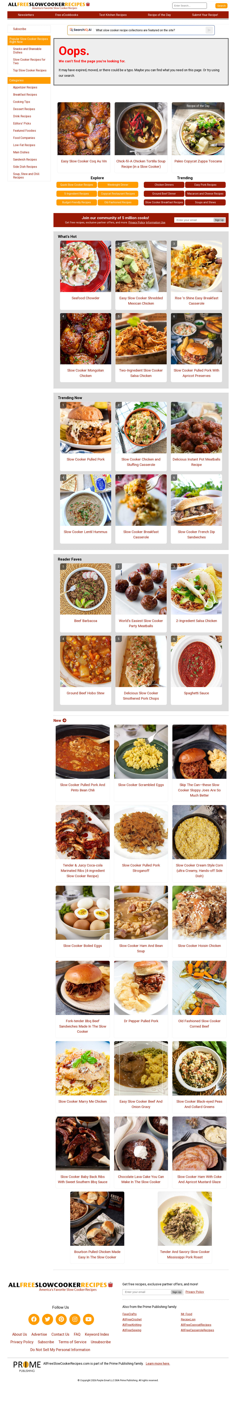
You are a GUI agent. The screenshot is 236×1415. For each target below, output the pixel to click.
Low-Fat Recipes (24, 145)
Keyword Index (97, 1334)
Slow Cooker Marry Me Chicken (82, 1101)
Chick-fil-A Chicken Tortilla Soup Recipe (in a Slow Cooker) (141, 164)
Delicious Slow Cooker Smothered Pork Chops (141, 696)
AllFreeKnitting (131, 1325)
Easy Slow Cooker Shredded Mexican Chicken (141, 301)
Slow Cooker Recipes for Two (29, 61)
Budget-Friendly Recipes (76, 202)
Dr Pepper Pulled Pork (141, 1021)
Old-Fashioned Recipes (117, 202)
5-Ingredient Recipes (76, 193)
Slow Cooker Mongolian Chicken (85, 373)
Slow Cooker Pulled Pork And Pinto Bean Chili (82, 787)
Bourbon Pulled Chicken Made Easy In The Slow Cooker (97, 1254)
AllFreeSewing (131, 1330)
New (59, 720)
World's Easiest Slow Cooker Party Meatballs (141, 623)
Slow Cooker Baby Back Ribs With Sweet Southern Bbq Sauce (82, 1179)
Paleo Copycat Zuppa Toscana (198, 161)
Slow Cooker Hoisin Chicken (199, 946)
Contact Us (60, 1334)
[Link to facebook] (33, 1319)
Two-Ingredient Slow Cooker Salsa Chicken (141, 373)
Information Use (155, 222)
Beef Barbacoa (85, 621)
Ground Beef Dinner (164, 193)
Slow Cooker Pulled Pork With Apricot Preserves (196, 373)
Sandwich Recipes (25, 159)
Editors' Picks (22, 123)
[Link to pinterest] (61, 1319)
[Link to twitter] (47, 1319)
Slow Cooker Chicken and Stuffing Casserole (141, 462)
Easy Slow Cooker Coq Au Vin (84, 161)
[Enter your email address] (146, 1292)
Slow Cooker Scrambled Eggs (141, 785)
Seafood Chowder (86, 298)
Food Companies (24, 138)
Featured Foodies (24, 130)
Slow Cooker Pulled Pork (86, 459)
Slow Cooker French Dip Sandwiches (196, 534)
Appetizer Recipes (25, 87)
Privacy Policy (137, 222)
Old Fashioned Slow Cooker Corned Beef (199, 1023)
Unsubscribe (101, 1342)
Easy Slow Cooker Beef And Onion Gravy (140, 1104)
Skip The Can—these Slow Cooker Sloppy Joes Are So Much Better (199, 790)
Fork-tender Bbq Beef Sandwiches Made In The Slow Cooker (82, 1026)
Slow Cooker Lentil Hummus (85, 532)
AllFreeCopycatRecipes (196, 1325)
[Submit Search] (221, 5)
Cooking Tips (21, 102)
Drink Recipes (22, 116)
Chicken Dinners (164, 184)
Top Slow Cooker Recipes (29, 70)
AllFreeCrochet (132, 1319)
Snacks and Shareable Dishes (27, 50)
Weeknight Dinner (117, 184)
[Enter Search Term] (189, 6)
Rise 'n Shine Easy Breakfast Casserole (196, 301)
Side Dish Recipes (25, 166)
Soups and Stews (205, 202)
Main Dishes (21, 152)
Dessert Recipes (24, 109)
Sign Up (219, 220)
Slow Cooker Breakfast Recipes (164, 202)
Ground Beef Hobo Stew (85, 693)
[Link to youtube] (88, 1319)
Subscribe (19, 29)
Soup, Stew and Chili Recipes (26, 175)
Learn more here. (158, 1363)
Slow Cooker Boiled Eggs (82, 946)
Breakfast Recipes (25, 94)
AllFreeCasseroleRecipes (197, 1330)
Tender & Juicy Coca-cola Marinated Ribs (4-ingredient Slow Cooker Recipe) (83, 870)
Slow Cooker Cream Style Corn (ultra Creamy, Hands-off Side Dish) (199, 870)
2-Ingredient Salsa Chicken (196, 621)
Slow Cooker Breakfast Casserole (141, 534)
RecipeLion (188, 1319)
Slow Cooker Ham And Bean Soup (141, 948)
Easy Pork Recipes (205, 184)
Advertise (39, 1334)
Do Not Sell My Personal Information (60, 1349)
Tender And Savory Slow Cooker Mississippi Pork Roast (185, 1254)
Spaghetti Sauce (196, 693)
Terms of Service (72, 1342)
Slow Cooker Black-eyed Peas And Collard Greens (199, 1104)
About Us (19, 1334)
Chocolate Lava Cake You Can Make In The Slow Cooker (141, 1179)
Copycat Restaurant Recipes (118, 193)
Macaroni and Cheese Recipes (205, 193)
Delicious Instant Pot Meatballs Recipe (196, 462)
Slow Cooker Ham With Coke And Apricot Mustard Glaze (199, 1179)
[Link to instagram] (74, 1319)
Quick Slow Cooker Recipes (76, 184)
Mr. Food (186, 1314)
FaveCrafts (129, 1314)
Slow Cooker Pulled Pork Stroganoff (141, 868)
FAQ (77, 1334)
